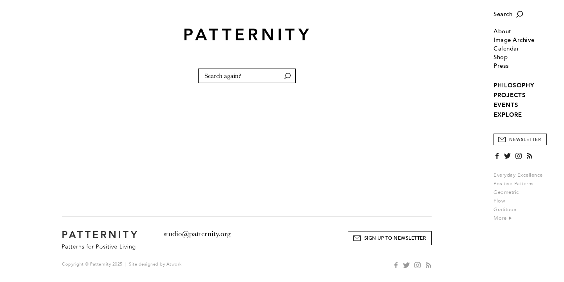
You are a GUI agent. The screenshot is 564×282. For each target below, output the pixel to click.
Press (501, 66)
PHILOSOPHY (514, 85)
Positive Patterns (514, 184)
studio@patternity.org (197, 234)
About (503, 31)
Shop (501, 57)
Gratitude (505, 209)
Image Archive (514, 40)
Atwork (174, 264)
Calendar (506, 48)
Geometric (506, 192)
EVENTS (506, 104)
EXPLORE (508, 114)
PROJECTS (510, 95)
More (503, 218)
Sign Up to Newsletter (395, 238)
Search (503, 14)
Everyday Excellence (518, 175)
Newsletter (525, 139)
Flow (499, 201)
